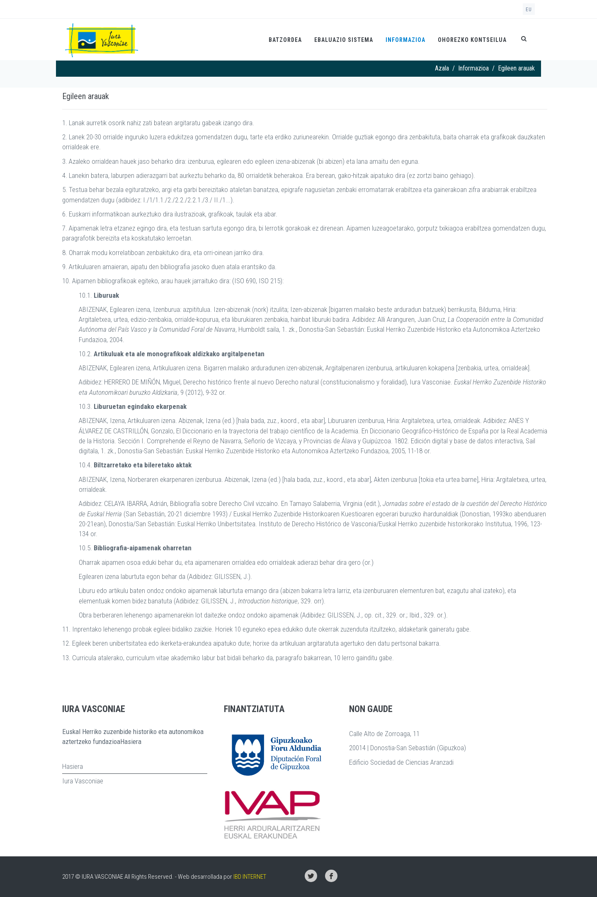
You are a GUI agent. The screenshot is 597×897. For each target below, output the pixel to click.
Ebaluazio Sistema (343, 39)
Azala (442, 68)
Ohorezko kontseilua (472, 39)
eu (529, 9)
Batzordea (285, 39)
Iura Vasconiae (82, 781)
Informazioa (405, 39)
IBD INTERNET (249, 876)
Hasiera (72, 766)
